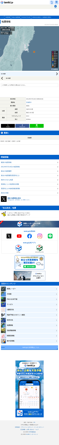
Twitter (8, 126)
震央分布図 (4, 193)
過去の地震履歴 (6, 171)
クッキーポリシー (39, 427)
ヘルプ (37, 429)
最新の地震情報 (6, 162)
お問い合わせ (30, 429)
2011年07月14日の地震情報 (10, 167)
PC (34, 422)
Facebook (22, 126)
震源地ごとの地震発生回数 (10, 184)
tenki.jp (7, 2)
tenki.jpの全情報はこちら (30, 347)
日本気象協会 (32, 432)
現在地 (55, 7)
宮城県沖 (28, 102)
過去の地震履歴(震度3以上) (10, 175)
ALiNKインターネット (32, 434)
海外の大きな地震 (7, 180)
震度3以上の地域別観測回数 (10, 188)
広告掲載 (22, 429)
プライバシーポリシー (27, 427)
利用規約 (17, 427)
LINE (36, 126)
